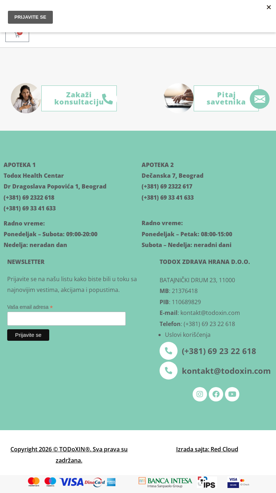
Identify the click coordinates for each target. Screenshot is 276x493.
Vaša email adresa (30, 307)
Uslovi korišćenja (188, 335)
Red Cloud (224, 449)
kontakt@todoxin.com (226, 370)
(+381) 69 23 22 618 (219, 350)
